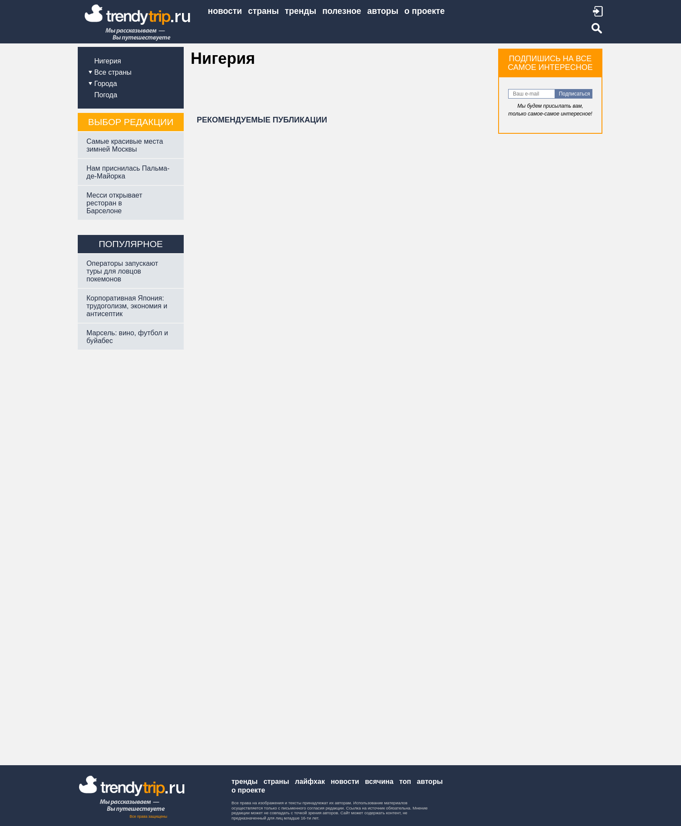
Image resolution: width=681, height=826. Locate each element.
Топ (405, 781)
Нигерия (107, 61)
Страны (276, 781)
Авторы (430, 781)
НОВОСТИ (225, 11)
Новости (345, 781)
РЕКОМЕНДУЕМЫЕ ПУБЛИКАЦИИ (262, 120)
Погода (105, 95)
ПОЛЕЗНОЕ (341, 11)
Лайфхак (310, 781)
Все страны (113, 72)
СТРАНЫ (263, 11)
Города (105, 83)
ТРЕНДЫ (300, 11)
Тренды (244, 781)
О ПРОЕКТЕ (424, 11)
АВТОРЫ (383, 11)
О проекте (248, 790)
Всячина (379, 781)
